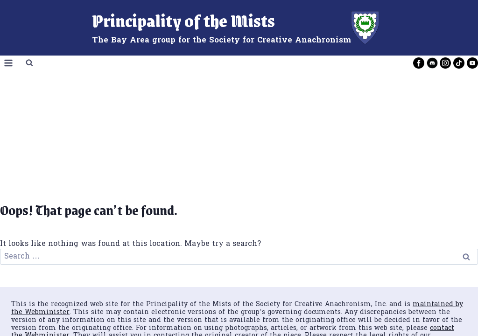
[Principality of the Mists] (239, 27)
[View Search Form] (29, 63)
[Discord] (432, 63)
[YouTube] (472, 63)
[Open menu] (8, 63)
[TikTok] (458, 63)
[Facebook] (418, 63)
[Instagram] (445, 63)
